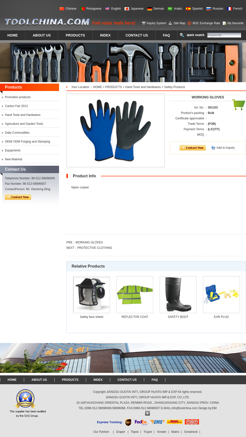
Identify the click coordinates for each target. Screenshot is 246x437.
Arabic (178, 8)
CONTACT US (127, 380)
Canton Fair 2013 (16, 106)
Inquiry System (156, 23)
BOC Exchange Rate (206, 23)
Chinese (71, 8)
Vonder (161, 432)
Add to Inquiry (225, 147)
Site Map (179, 23)
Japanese (137, 8)
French (237, 8)
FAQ (155, 380)
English (116, 8)
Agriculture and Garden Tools (24, 124)
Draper (120, 432)
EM (214, 408)
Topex (135, 432)
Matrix (175, 432)
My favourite (236, 23)
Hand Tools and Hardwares (143, 87)
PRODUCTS (113, 87)
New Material (13, 159)
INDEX (98, 380)
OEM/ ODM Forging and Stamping (27, 141)
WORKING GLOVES (89, 242)
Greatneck (191, 432)
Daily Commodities (17, 132)
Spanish (197, 8)
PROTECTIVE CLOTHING (94, 248)
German (159, 8)
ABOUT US (39, 380)
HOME (97, 87)
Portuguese (93, 8)
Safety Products (174, 87)
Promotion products (18, 97)
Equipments (12, 150)
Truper (147, 432)
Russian (218, 8)
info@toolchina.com (184, 408)
